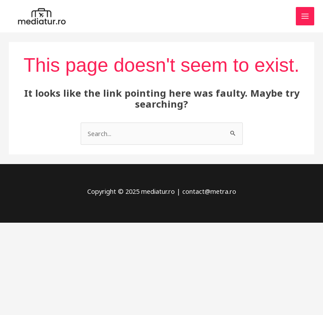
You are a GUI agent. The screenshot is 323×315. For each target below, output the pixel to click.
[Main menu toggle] (305, 16)
